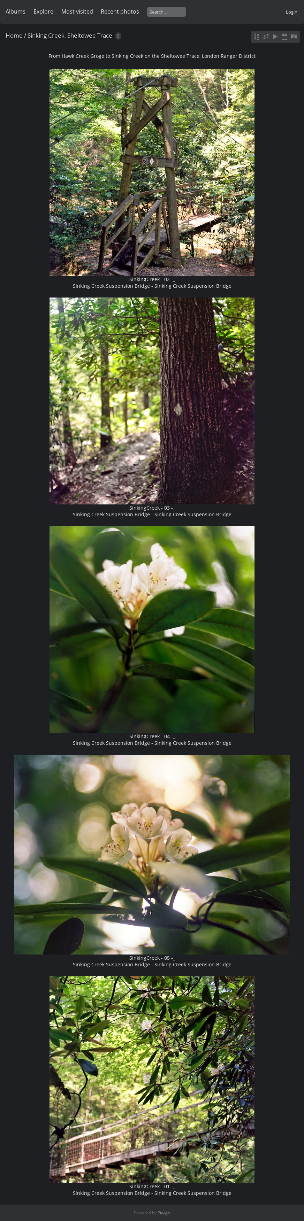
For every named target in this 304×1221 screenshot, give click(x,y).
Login (291, 12)
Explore (43, 11)
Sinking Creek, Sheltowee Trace (70, 35)
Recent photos (120, 11)
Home (14, 35)
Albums (15, 11)
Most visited (77, 11)
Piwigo (164, 1213)
